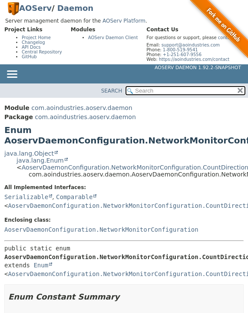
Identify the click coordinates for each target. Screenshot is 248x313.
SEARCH (111, 91)
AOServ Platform (124, 21)
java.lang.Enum (40, 160)
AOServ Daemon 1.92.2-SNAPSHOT (198, 67)
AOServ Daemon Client (113, 37)
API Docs (31, 47)
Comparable (74, 196)
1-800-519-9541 (180, 49)
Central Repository (42, 52)
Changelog (33, 42)
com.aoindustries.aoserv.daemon (81, 107)
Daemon (75, 8)
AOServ (35, 8)
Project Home (36, 37)
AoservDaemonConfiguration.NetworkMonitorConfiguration (101, 229)
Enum (40, 265)
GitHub (29, 56)
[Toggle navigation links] (11, 75)
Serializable (26, 196)
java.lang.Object (29, 153)
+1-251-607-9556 (182, 54)
